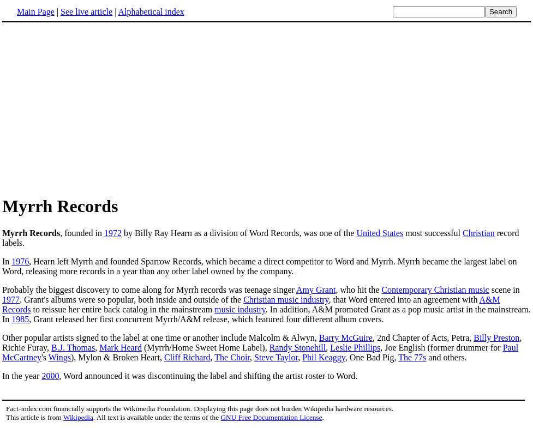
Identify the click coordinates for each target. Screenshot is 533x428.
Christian (479, 233)
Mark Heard (120, 347)
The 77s (412, 357)
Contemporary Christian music (435, 289)
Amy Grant (316, 289)
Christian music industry (285, 299)
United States (379, 233)
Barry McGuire (346, 337)
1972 (113, 233)
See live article (86, 11)
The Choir (232, 357)
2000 (50, 376)
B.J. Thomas (73, 347)
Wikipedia (78, 417)
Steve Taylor (276, 357)
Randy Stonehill (298, 347)
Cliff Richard (187, 357)
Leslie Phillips (355, 347)
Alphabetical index (151, 11)
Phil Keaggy (323, 357)
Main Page (36, 11)
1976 (20, 261)
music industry (240, 309)
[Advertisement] (93, 108)
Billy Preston (496, 337)
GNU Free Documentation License (271, 417)
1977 (11, 299)
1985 (20, 319)
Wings (60, 357)
